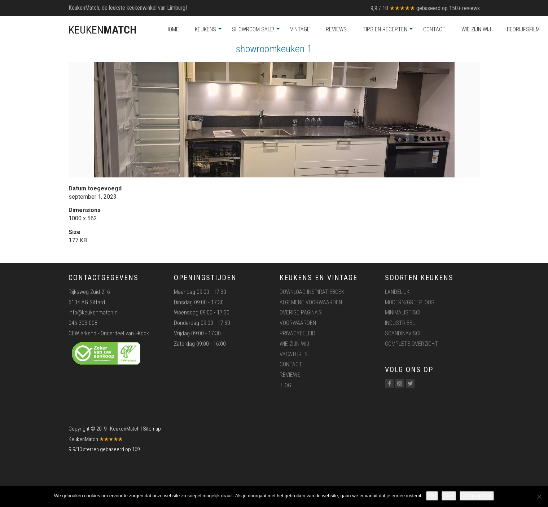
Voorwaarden (298, 322)
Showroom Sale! (253, 29)
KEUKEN (103, 29)
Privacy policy (476, 495)
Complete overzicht (411, 343)
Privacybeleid (297, 333)
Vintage (300, 29)
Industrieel (400, 322)
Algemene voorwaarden (311, 302)
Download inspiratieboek (312, 291)
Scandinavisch (403, 333)
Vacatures (294, 354)
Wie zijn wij (476, 29)
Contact (434, 29)
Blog (285, 385)
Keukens (205, 29)
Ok (432, 495)
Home (172, 29)
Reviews (336, 29)
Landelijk (397, 291)
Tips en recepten (385, 29)
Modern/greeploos (409, 302)
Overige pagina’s (301, 312)
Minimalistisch (403, 312)
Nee (448, 495)
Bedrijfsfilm (523, 29)
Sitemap (152, 429)
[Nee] (539, 496)
